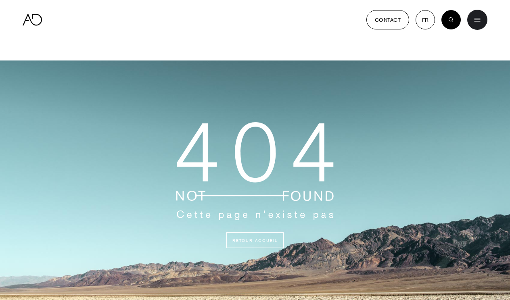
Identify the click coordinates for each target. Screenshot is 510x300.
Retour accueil (255, 240)
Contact (388, 20)
